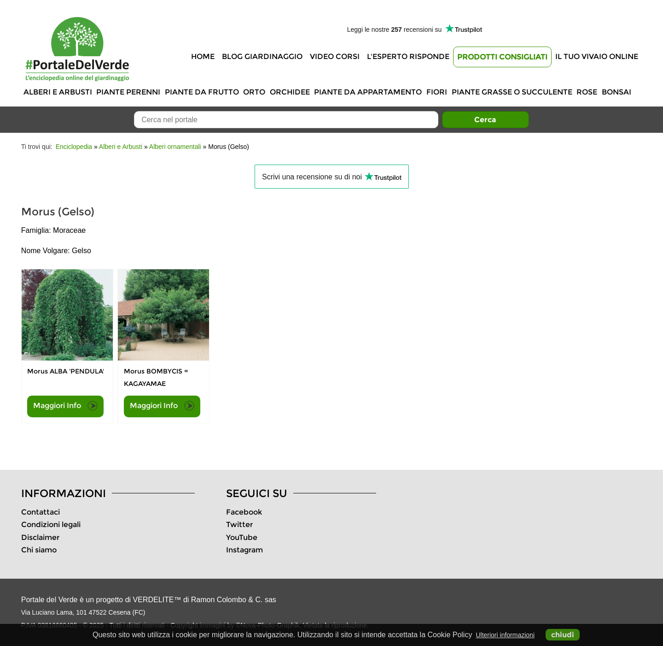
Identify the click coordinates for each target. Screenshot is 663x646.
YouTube (241, 537)
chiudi (562, 634)
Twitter (239, 524)
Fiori (436, 92)
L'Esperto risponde (408, 56)
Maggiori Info (65, 406)
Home (203, 56)
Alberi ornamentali (175, 146)
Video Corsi (335, 56)
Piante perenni (128, 92)
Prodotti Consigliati (502, 57)
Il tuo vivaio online (596, 56)
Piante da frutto (202, 92)
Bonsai (616, 92)
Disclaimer (40, 537)
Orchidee (290, 92)
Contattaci (40, 512)
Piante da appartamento (368, 92)
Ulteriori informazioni (505, 635)
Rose (586, 92)
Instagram (244, 549)
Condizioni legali (51, 524)
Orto (254, 92)
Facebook (244, 512)
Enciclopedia (74, 146)
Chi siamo (39, 549)
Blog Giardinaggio (262, 56)
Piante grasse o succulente (512, 92)
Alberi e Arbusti (57, 92)
